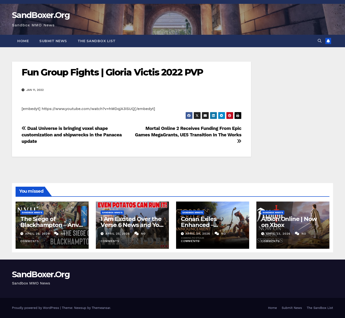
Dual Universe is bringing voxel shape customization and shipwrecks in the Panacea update (72, 135)
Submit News (53, 41)
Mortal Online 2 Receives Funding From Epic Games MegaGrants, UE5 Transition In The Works (188, 135)
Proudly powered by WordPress (36, 308)
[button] (320, 41)
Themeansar (101, 308)
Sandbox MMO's (32, 212)
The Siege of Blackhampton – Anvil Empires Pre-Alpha (50, 224)
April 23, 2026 (279, 233)
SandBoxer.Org (41, 15)
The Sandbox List (97, 41)
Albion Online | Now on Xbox (289, 221)
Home (23, 41)
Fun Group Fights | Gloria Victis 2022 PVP (112, 72)
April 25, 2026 (118, 233)
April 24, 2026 (198, 233)
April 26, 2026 (38, 233)
